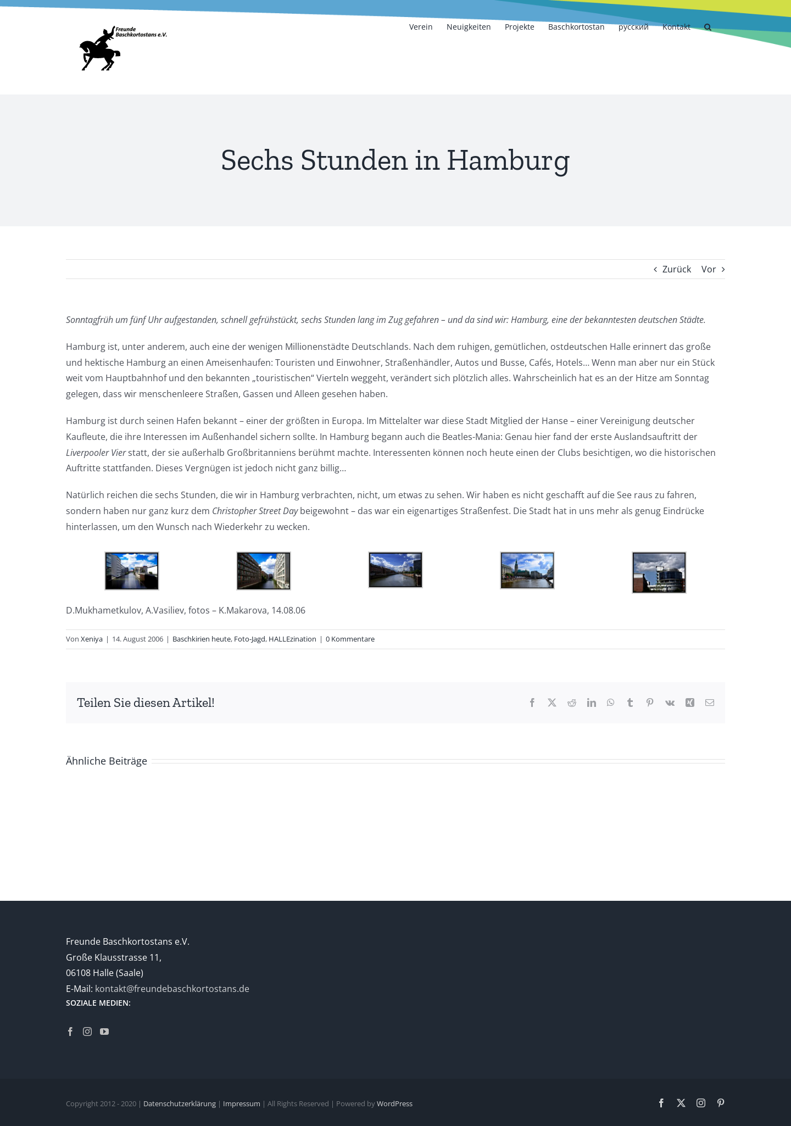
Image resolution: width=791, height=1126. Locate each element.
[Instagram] (87, 1031)
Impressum (241, 1103)
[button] (707, 26)
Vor (708, 269)
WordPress (395, 1103)
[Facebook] (70, 1031)
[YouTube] (104, 1031)
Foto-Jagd (249, 639)
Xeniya (92, 639)
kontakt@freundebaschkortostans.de (172, 989)
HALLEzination (292, 639)
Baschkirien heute (201, 639)
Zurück (676, 269)
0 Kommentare (350, 639)
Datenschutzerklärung (179, 1103)
